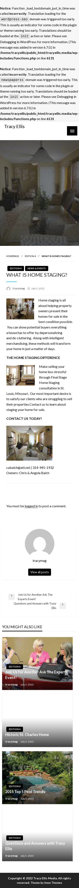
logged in (31, 506)
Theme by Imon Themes (46, 882)
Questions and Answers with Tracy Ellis (35, 846)
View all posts (39, 572)
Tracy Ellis (14, 126)
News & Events (37, 268)
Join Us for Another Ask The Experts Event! (36, 675)
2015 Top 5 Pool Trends (25, 791)
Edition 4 (30, 256)
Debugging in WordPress (18, 42)
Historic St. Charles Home (27, 734)
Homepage (12, 256)
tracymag (18, 288)
